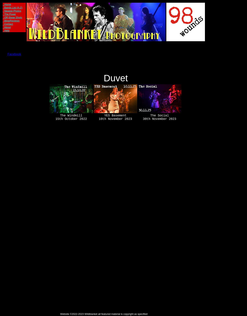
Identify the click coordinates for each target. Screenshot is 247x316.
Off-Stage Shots (12, 17)
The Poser (9, 14)
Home (7, 4)
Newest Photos (12, 10)
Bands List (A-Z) (12, 7)
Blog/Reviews (11, 20)
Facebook (14, 54)
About (7, 27)
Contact (8, 24)
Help (6, 30)
